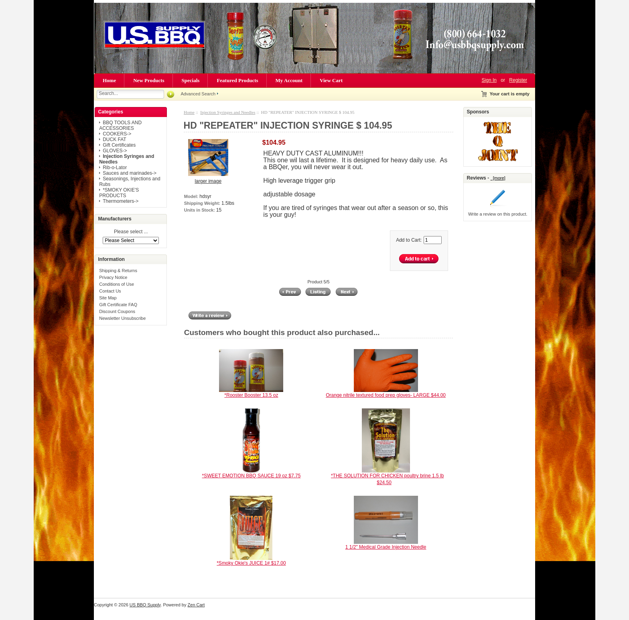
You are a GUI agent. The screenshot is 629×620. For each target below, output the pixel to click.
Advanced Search (198, 93)
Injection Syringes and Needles (227, 112)
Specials (191, 80)
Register (518, 80)
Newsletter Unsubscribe (122, 318)
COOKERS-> (117, 134)
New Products (148, 80)
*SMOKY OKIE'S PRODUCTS (119, 192)
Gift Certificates (119, 145)
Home (109, 80)
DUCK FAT (114, 139)
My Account (289, 80)
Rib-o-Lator (115, 167)
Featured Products (237, 80)
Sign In (489, 80)
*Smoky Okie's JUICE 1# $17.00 (251, 563)
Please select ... (131, 232)
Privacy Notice (113, 277)
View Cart (331, 80)
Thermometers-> (120, 201)
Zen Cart (196, 604)
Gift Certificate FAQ (118, 304)
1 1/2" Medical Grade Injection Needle (385, 547)
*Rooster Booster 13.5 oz (251, 395)
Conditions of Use (116, 284)
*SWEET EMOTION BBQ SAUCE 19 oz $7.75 (251, 476)
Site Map (107, 297)
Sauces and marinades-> (129, 173)
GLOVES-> (115, 150)
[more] (498, 178)
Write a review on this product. (498, 214)
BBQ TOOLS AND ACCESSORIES (120, 125)
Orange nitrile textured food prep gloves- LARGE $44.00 (386, 395)
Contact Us (110, 291)
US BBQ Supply (145, 604)
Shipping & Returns (118, 270)
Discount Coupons (117, 311)
